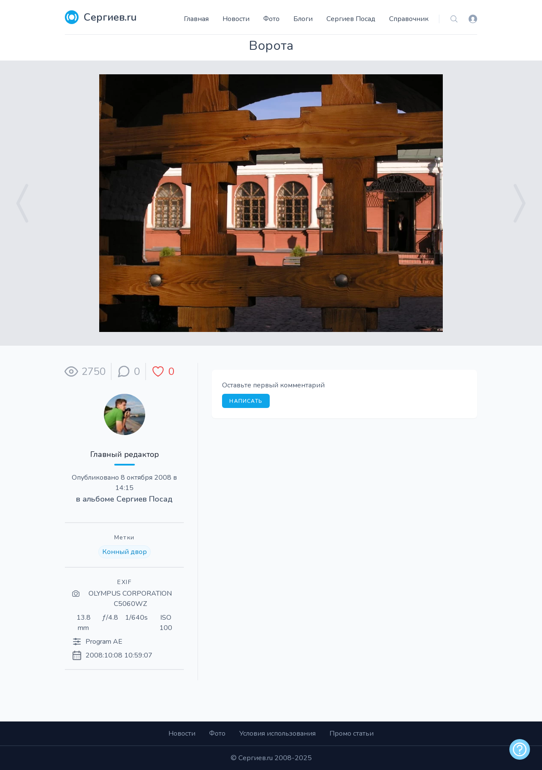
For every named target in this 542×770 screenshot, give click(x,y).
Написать (245, 401)
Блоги (303, 19)
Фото (271, 19)
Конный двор (124, 552)
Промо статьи (351, 733)
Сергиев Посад (350, 19)
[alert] (519, 749)
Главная (196, 19)
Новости (236, 19)
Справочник (409, 19)
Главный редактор (124, 454)
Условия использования (277, 733)
